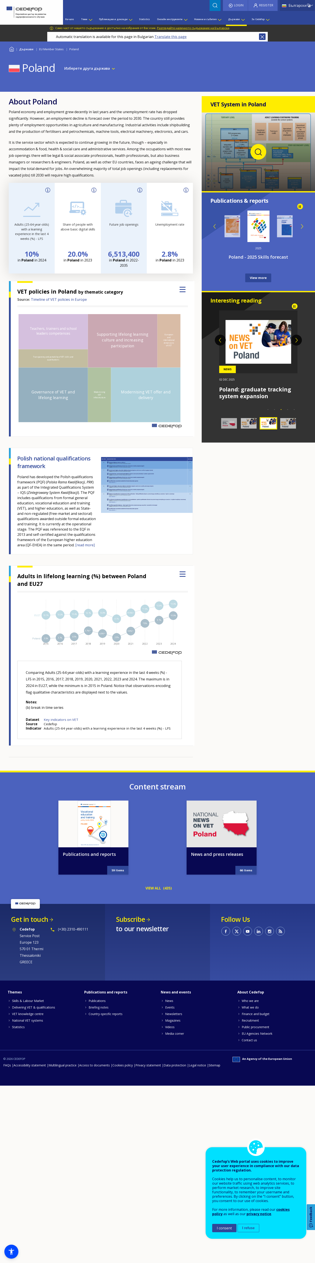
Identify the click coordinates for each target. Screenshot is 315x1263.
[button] (11, 1252)
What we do (250, 1007)
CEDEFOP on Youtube (247, 931)
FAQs (7, 1065)
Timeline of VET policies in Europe (59, 299)
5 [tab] (294, 409)
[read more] (85, 545)
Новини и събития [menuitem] (205, 19)
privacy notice (259, 1213)
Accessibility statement (30, 1065)
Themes (15, 992)
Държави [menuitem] (234, 19)
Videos (170, 1027)
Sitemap (214, 1065)
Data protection (175, 1065)
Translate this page (170, 36)
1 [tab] (268, 409)
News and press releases (217, 854)
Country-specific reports (105, 1014)
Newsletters (173, 1014)
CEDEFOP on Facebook (225, 931)
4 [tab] (287, 409)
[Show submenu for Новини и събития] (219, 19)
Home (11, 48)
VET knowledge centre (28, 1014)
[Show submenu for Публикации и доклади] (130, 19)
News (169, 1001)
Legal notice (197, 1065)
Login (238, 5)
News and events (176, 992)
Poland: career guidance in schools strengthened (255, 393)
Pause (300, 206)
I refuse (248, 1228)
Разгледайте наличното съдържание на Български (193, 28)
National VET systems (27, 1020)
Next (301, 226)
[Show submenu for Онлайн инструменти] (185, 19)
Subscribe (130, 919)
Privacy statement (148, 1065)
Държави (26, 49)
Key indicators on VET (61, 719)
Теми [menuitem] (84, 19)
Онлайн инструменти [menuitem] (170, 19)
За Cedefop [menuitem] (258, 19)
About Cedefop (250, 992)
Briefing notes (98, 1007)
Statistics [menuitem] (144, 19)
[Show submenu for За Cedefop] (267, 19)
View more (258, 278)
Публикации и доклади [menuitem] (113, 19)
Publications (97, 1001)
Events (170, 1007)
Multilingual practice (63, 1065)
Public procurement (255, 1027)
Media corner (174, 1033)
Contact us (249, 1040)
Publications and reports (89, 854)
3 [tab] (281, 409)
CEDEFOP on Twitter (236, 931)
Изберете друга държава (87, 68)
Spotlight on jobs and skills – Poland (258, 257)
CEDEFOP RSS (280, 931)
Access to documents (94, 1065)
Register (266, 5)
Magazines (172, 1020)
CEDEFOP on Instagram (269, 931)
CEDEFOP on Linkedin (258, 931)
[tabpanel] (258, 355)
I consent (224, 1228)
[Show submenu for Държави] (243, 19)
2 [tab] (274, 409)
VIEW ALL (153, 888)
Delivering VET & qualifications (33, 1007)
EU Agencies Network (257, 1033)
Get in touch (29, 919)
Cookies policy (122, 1065)
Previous (214, 226)
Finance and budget (256, 1014)
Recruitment (250, 1020)
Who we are (250, 1001)
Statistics (18, 1027)
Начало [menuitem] (69, 19)
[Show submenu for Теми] (90, 19)
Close (262, 36)
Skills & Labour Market (28, 1001)
